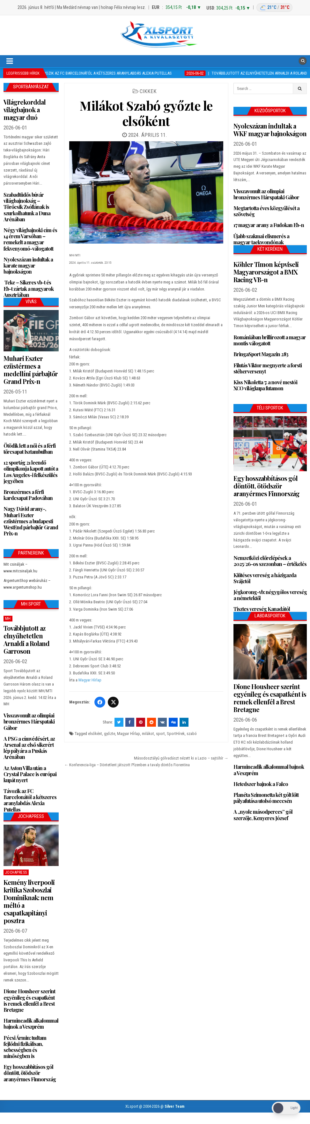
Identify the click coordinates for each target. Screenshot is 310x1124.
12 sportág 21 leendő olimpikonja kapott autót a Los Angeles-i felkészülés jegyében (31, 471)
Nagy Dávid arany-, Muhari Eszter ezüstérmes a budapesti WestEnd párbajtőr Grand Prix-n (31, 521)
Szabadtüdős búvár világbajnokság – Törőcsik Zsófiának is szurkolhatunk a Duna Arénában (27, 207)
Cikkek (148, 91)
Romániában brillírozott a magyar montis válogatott (269, 340)
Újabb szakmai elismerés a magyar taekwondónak (261, 239)
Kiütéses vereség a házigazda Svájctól (264, 578)
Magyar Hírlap (89, 680)
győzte (109, 733)
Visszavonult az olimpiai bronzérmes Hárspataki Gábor (29, 721)
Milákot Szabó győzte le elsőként (146, 113)
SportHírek (176, 733)
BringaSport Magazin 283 (260, 354)
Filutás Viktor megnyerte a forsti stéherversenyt (267, 368)
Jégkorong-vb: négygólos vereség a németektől (270, 595)
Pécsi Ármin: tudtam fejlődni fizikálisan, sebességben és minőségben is (25, 1047)
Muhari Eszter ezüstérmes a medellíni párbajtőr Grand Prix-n (31, 370)
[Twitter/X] (113, 702)
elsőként (95, 733)
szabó (192, 733)
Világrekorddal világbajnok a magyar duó (25, 109)
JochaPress (16, 872)
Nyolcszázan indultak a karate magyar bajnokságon (28, 265)
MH (8, 618)
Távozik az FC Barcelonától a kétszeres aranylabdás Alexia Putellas (30, 800)
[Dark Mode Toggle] (286, 1108)
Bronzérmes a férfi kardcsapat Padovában (28, 495)
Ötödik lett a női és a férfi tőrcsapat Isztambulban (29, 448)
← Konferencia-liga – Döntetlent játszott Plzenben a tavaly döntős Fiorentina (127, 764)
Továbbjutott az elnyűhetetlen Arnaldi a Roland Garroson (26, 639)
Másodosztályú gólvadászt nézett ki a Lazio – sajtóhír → (181, 758)
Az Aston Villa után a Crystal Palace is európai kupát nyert (30, 774)
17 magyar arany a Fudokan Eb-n (268, 225)
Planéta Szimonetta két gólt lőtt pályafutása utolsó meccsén (266, 797)
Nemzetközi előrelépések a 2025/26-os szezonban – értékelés (269, 561)
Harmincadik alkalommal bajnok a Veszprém (31, 1023)
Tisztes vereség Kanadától (261, 609)
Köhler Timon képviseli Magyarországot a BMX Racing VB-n (266, 272)
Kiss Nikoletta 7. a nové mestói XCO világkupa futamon (265, 385)
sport (160, 733)
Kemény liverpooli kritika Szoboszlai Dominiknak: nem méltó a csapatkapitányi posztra (29, 901)
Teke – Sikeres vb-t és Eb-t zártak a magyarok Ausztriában (29, 288)
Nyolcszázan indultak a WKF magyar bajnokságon (269, 129)
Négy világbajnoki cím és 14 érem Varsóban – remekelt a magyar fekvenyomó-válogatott (30, 239)
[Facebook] (99, 702)
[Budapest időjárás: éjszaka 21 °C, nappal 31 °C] (274, 7)
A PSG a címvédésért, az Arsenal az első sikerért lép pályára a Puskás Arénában (29, 747)
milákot (148, 733)
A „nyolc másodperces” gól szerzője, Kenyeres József (262, 814)
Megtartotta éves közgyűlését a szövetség (266, 211)
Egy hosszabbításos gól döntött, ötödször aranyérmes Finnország (30, 1072)
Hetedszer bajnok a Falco (260, 784)
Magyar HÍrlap (128, 733)
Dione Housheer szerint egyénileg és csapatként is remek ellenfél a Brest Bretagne (29, 1000)
